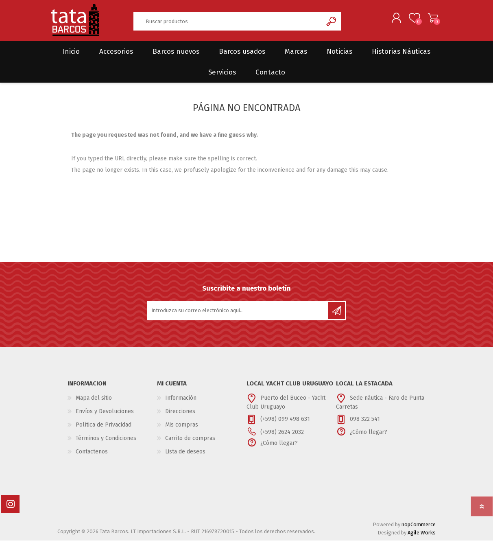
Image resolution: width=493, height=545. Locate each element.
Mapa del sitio (94, 402)
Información (180, 402)
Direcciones (180, 415)
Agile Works (422, 537)
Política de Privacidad (103, 429)
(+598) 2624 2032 (282, 436)
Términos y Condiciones (106, 442)
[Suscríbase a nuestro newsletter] (238, 315)
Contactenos (92, 456)
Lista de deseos (185, 456)
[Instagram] (10, 508)
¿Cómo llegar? (279, 447)
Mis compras (181, 429)
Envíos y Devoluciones (105, 415)
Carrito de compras (426, 20)
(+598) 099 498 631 (285, 423)
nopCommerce (418, 529)
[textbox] (227, 23)
